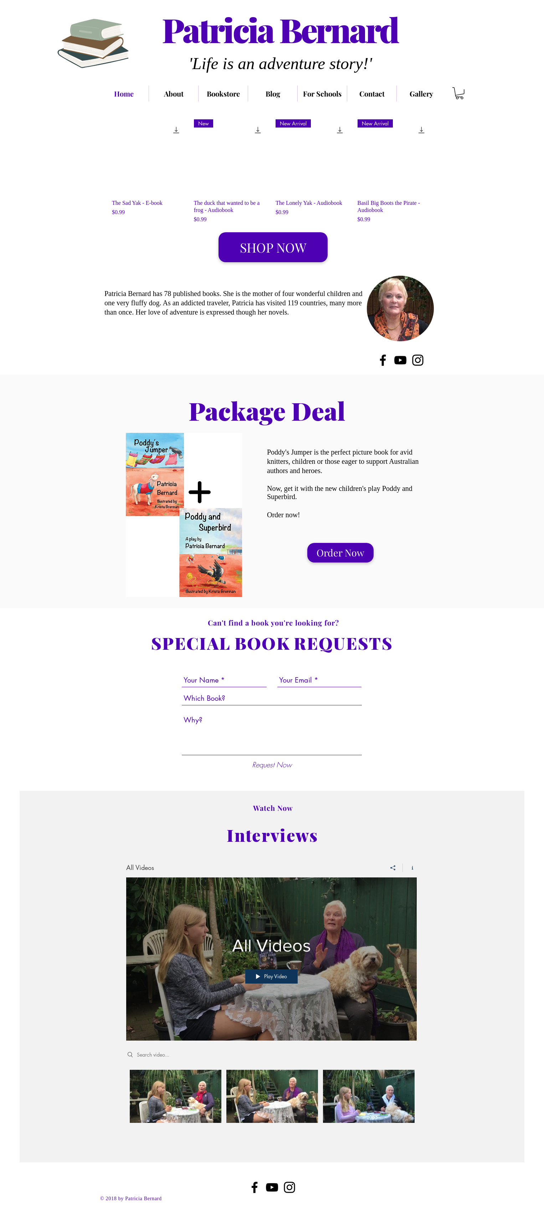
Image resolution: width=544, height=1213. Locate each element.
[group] (272, 171)
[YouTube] (400, 360)
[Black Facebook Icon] (254, 1187)
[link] (459, 93)
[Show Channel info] (410, 868)
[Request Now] (272, 765)
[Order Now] (340, 553)
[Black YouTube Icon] (272, 1187)
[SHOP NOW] (273, 247)
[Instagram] (417, 360)
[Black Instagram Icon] (289, 1187)
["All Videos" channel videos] (271, 1101)
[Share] (393, 868)
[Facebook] (382, 360)
